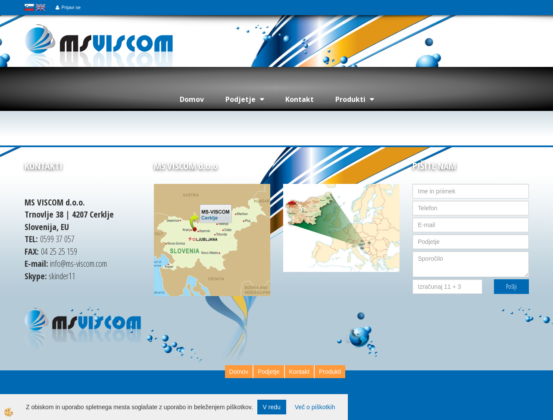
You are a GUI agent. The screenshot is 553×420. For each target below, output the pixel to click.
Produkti (350, 99)
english (40, 7)
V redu (272, 407)
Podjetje (240, 99)
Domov (192, 99)
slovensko (29, 7)
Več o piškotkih (315, 407)
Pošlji (511, 286)
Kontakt (299, 99)
